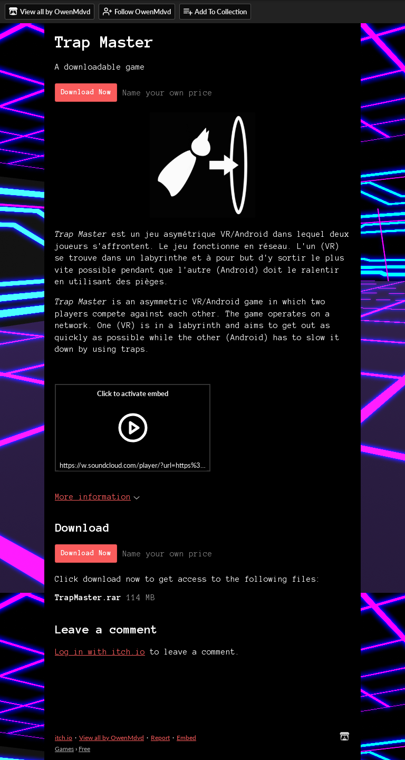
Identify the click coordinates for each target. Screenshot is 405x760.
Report (160, 738)
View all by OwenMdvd (111, 738)
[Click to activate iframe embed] (132, 428)
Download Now (86, 92)
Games (64, 749)
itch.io (63, 738)
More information (97, 497)
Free (84, 749)
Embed (186, 738)
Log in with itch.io (100, 652)
